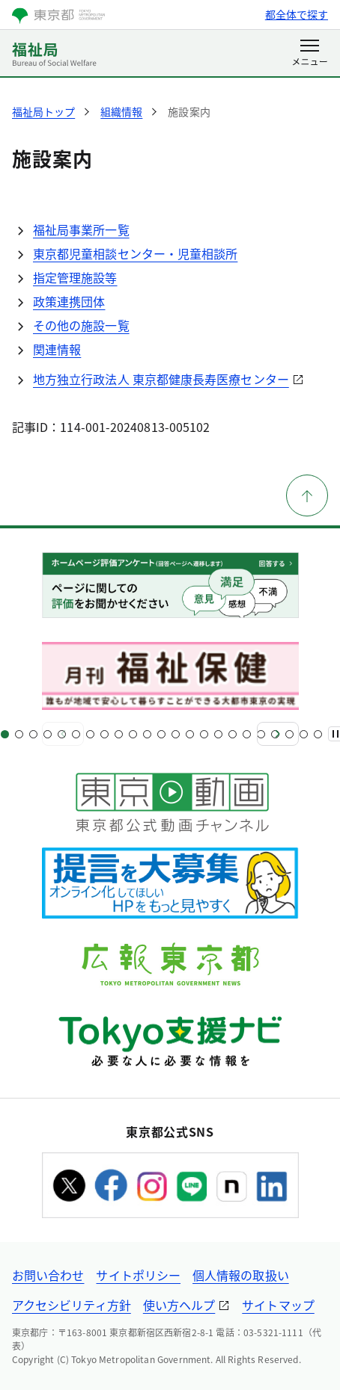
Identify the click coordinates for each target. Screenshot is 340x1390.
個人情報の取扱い (240, 1275)
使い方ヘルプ (179, 1305)
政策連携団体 (69, 301)
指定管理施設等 (75, 277)
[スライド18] (247, 734)
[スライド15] (204, 734)
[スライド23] (318, 734)
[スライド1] (5, 734)
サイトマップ (278, 1305)
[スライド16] (218, 734)
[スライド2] (19, 734)
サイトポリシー (138, 1275)
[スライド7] (90, 734)
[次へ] (278, 734)
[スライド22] (304, 734)
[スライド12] (161, 734)
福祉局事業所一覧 (81, 229)
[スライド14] (190, 734)
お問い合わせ (48, 1275)
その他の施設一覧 (81, 325)
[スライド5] (62, 734)
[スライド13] (175, 734)
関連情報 (57, 349)
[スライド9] (119, 734)
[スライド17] (232, 734)
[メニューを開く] (309, 54)
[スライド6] (76, 734)
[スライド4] (47, 734)
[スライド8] (104, 734)
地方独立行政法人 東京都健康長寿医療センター (161, 379)
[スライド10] (133, 734)
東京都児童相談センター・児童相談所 (135, 253)
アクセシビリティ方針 (71, 1305)
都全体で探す (296, 14)
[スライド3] (33, 734)
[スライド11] (147, 734)
